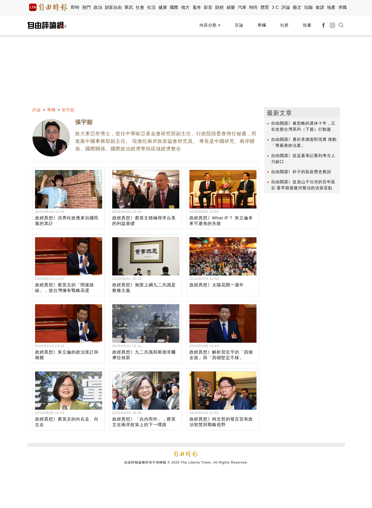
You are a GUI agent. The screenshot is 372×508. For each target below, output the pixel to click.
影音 (208, 7)
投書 (307, 25)
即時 (75, 7)
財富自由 (113, 7)
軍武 (128, 7)
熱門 (86, 7)
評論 (285, 7)
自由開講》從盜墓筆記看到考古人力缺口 (303, 158)
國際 (174, 7)
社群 (284, 25)
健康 (162, 7)
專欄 (261, 25)
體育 (265, 7)
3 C (275, 7)
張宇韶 (68, 110)
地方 (185, 7)
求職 (342, 7)
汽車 (242, 7)
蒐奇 (196, 7)
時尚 (253, 7)
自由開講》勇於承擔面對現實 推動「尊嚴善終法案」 (304, 142)
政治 (98, 7)
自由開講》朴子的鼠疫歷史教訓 (301, 172)
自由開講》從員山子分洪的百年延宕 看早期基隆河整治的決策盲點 (303, 185)
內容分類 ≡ (210, 25)
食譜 (320, 7)
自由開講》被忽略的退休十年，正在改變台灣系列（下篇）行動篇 (303, 126)
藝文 (297, 7)
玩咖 (308, 7)
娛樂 (230, 7)
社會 (140, 7)
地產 (331, 7)
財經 (219, 7)
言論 (239, 25)
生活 (151, 7)
